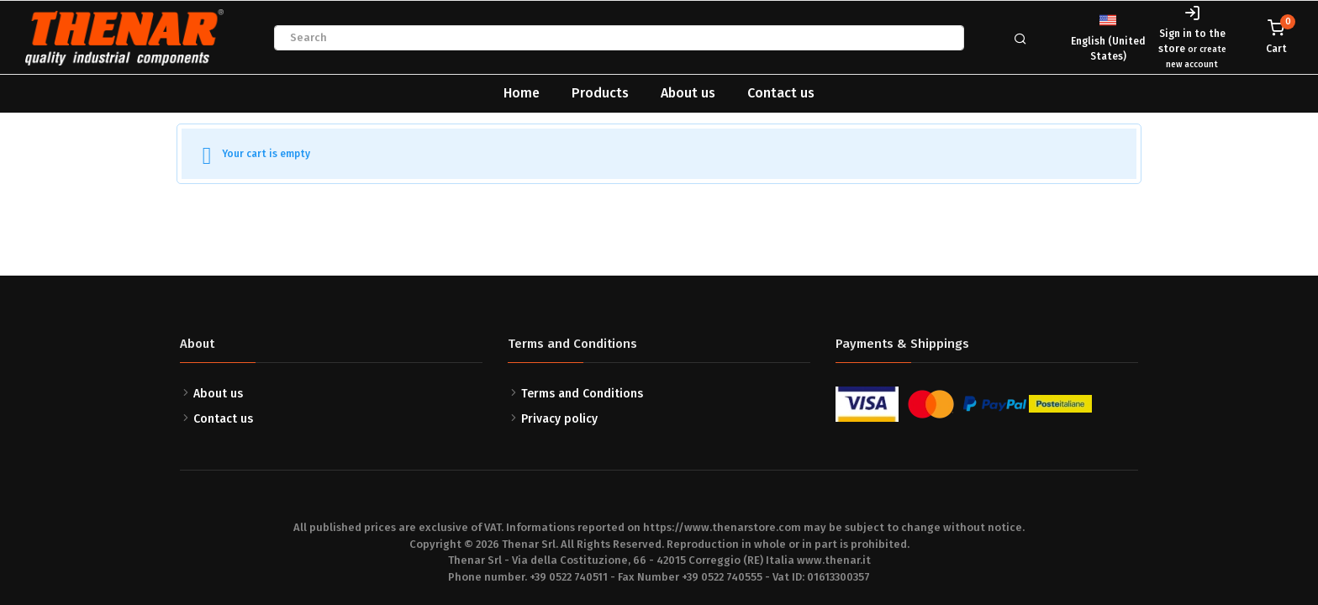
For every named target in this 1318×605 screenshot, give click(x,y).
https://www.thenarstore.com (722, 527)
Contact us (781, 93)
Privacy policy (559, 419)
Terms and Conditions (582, 394)
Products (600, 93)
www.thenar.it (834, 560)
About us (688, 93)
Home (521, 93)
